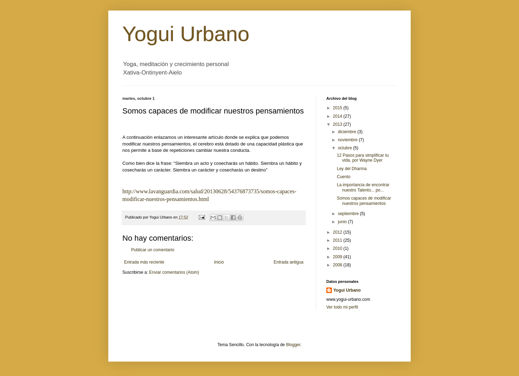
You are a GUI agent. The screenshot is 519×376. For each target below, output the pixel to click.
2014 (338, 116)
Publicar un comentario (152, 249)
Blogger (293, 344)
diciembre (347, 131)
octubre (345, 147)
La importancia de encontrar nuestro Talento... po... (363, 187)
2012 (338, 232)
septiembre (349, 213)
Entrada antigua (288, 262)
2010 (338, 248)
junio (343, 221)
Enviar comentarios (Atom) (174, 272)
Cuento (344, 176)
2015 (338, 107)
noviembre (348, 139)
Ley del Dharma (352, 168)
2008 (338, 264)
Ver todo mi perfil (342, 307)
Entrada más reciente (144, 262)
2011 (338, 240)
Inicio (219, 262)
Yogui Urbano (185, 34)
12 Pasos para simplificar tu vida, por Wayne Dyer (363, 158)
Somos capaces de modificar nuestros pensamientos (364, 201)
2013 (338, 124)
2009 (338, 256)
